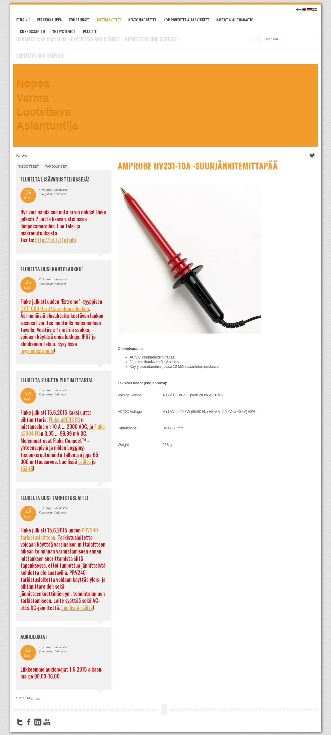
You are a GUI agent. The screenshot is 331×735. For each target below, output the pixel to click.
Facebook (28, 722)
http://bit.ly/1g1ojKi (55, 240)
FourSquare (55, 722)
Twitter (19, 722)
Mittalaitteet (109, 19)
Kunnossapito (32, 31)
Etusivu (23, 19)
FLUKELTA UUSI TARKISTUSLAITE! (54, 498)
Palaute (89, 31)
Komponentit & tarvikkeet (186, 19)
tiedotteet (28, 166)
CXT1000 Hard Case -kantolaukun (54, 309)
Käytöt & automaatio (235, 19)
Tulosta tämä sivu (311, 155)
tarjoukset (56, 166)
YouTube (46, 722)
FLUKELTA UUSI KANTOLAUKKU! (51, 269)
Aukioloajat (33, 636)
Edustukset (79, 19)
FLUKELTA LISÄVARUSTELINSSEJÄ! (54, 179)
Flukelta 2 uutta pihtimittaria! (56, 380)
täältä (84, 461)
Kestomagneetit (142, 19)
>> (38, 698)
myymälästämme (37, 351)
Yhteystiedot (64, 31)
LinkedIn (37, 722)
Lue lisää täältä (77, 607)
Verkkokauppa (49, 19)
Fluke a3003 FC (64, 419)
